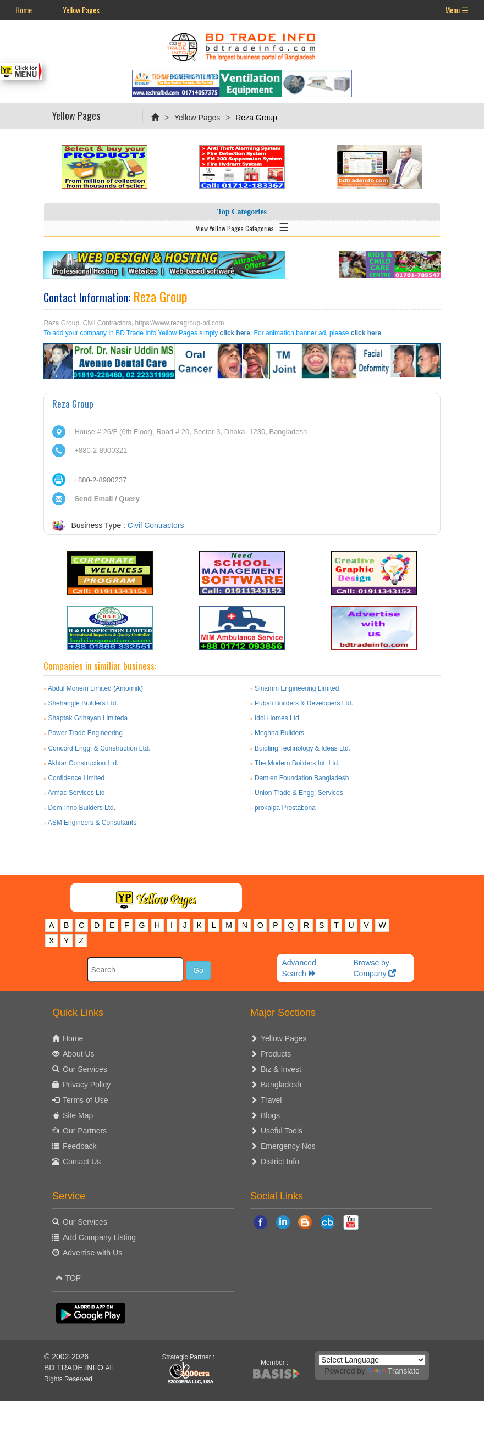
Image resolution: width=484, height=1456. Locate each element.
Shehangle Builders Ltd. (83, 703)
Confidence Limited (76, 778)
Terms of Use (85, 1100)
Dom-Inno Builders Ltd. (82, 808)
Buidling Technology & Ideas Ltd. (302, 748)
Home (23, 9)
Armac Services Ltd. (77, 793)
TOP (68, 1278)
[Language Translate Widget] (372, 1359)
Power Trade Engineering (85, 733)
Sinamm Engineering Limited (297, 688)
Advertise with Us (92, 1252)
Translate (393, 1370)
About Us (79, 1053)
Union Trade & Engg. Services (299, 793)
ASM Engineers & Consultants (92, 822)
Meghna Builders (279, 733)
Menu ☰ (457, 9)
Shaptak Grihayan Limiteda (88, 718)
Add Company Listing (99, 1237)
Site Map (78, 1115)
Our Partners (85, 1130)
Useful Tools (281, 1130)
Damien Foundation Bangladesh (302, 778)
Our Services (85, 1069)
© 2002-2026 (66, 1356)
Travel (271, 1100)
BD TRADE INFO (73, 1367)
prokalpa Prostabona (285, 808)
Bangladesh (281, 1084)
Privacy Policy (87, 1084)
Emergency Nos (288, 1146)
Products (276, 1053)
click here (235, 333)
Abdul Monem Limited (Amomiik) (95, 688)
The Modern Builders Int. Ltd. (297, 763)
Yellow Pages (81, 9)
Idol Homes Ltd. (278, 718)
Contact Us (82, 1161)
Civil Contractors (156, 525)
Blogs (270, 1115)
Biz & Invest (281, 1069)
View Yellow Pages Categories (242, 226)
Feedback (79, 1146)
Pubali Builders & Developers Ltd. (304, 703)
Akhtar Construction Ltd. (83, 763)
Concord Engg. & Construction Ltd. (99, 748)
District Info (280, 1161)
